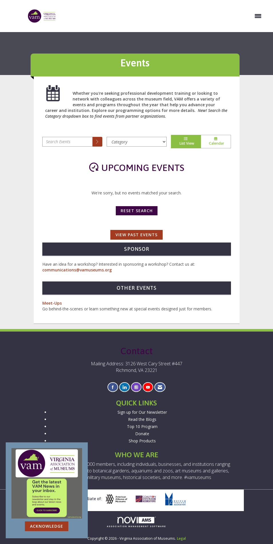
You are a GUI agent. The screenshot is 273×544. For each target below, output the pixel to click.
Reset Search (137, 210)
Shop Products (142, 441)
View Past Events (136, 234)
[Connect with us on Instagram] (136, 387)
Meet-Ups (52, 303)
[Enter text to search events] (67, 142)
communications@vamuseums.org (77, 270)
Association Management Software (136, 522)
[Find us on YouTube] (148, 387)
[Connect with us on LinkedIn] (124, 387)
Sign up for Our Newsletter (142, 412)
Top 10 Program (142, 426)
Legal (181, 538)
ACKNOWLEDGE (46, 526)
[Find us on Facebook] (112, 387)
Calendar (215, 141)
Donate (142, 433)
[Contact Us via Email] (160, 387)
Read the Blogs (142, 419)
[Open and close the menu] (161, 16)
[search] (97, 142)
